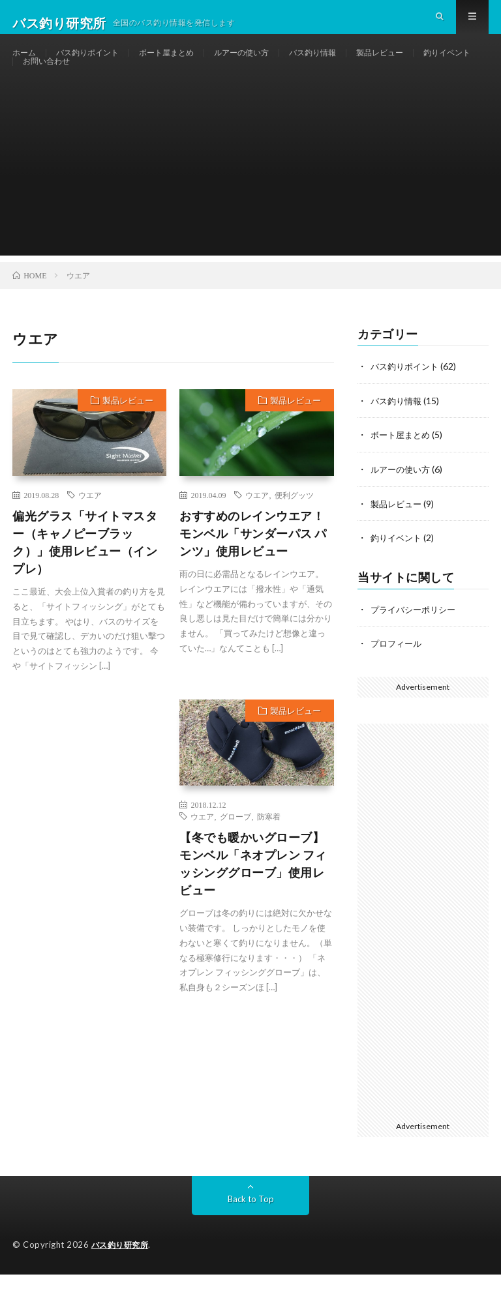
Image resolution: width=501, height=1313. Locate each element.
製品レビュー (424, 64)
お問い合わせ (125, 89)
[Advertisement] (250, 206)
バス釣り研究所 (122, 1283)
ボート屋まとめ (185, 64)
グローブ (235, 859)
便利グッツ (294, 537)
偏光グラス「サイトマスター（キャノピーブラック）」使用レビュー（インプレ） (84, 584)
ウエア (90, 537)
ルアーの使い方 (269, 64)
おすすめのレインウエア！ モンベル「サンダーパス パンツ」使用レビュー (253, 575)
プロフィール (398, 682)
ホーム (26, 64)
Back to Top (250, 1237)
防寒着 (269, 859)
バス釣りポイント (96, 64)
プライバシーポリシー (416, 649)
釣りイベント (50, 89)
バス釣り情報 (349, 64)
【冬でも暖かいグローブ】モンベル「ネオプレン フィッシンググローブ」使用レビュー (253, 905)
